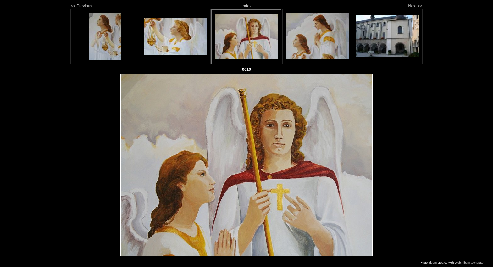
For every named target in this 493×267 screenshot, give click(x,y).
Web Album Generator (470, 262)
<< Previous (81, 5)
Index (246, 5)
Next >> (415, 5)
